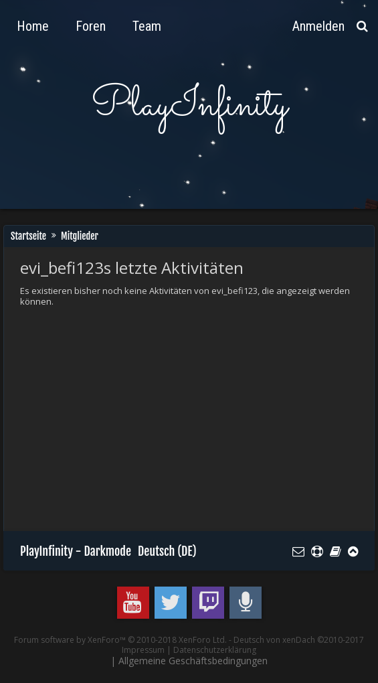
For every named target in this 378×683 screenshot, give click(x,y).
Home (33, 26)
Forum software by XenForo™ (120, 640)
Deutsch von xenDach (298, 640)
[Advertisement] (199, 417)
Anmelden (318, 26)
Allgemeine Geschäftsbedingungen (193, 660)
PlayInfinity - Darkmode (75, 551)
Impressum (143, 650)
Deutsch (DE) (167, 551)
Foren (91, 26)
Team (146, 26)
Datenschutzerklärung (214, 650)
